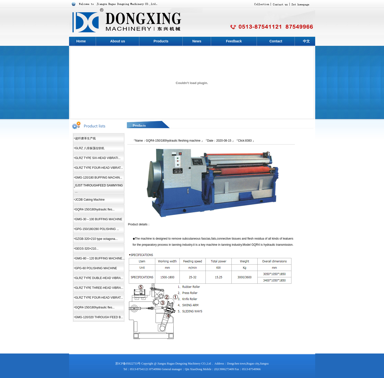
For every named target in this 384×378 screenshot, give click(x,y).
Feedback (234, 41)
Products (161, 41)
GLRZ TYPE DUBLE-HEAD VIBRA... (99, 278)
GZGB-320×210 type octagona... (96, 239)
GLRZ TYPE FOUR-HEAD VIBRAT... (99, 168)
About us (117, 41)
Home (81, 41)
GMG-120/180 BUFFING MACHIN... (98, 177)
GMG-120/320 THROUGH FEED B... (99, 317)
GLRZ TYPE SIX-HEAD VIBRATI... (98, 158)
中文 (306, 41)
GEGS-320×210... (87, 248)
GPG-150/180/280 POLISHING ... (97, 229)
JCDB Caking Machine (90, 199)
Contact (275, 41)
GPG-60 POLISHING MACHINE (96, 268)
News (196, 41)
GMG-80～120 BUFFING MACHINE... (100, 258)
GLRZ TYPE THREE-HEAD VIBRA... (99, 288)
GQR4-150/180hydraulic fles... (95, 209)
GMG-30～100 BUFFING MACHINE (98, 219)
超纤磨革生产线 (85, 138)
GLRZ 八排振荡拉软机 (89, 148)
